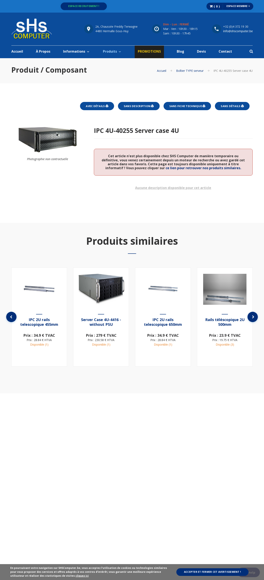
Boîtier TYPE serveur (190, 71)
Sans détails (232, 106)
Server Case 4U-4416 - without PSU (101, 322)
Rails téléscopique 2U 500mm (225, 322)
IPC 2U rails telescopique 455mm (39, 322)
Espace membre (238, 6)
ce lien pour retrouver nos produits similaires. (203, 168)
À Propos (43, 51)
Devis (201, 51)
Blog (180, 51)
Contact (225, 51)
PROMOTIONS (149, 51)
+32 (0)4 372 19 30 (235, 26)
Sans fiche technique (187, 106)
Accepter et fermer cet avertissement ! (212, 572)
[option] (39, 316)
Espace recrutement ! (83, 6)
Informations (74, 51)
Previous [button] (11, 317)
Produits (110, 51)
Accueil (17, 51)
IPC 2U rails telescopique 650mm (163, 322)
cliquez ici (82, 576)
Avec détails (97, 106)
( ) (215, 6)
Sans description (139, 106)
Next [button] (253, 317)
